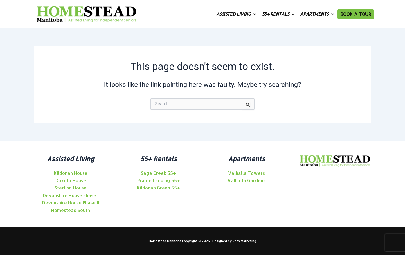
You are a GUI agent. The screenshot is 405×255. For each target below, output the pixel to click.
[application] (253, 14)
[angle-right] (70, 173)
